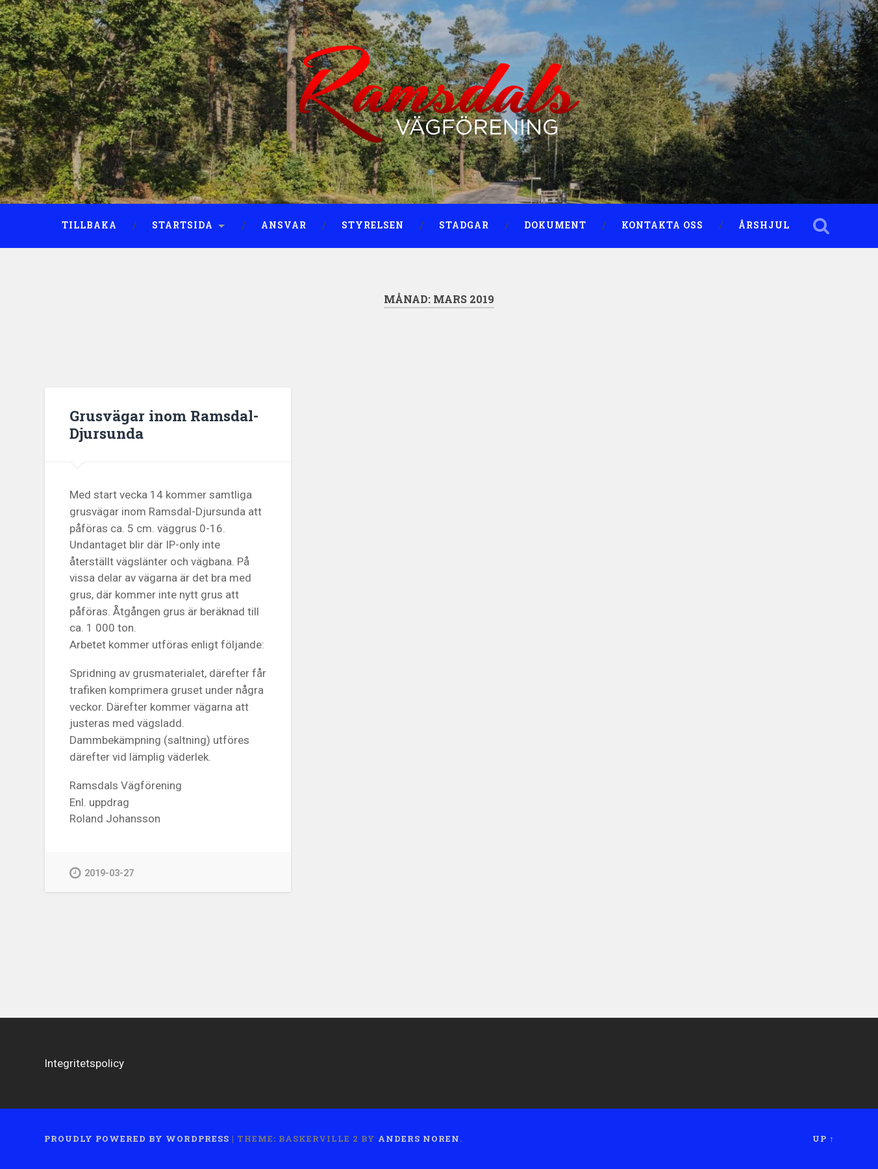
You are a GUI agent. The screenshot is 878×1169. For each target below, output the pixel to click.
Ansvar (284, 225)
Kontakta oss (662, 225)
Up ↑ (823, 1138)
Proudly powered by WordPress (136, 1138)
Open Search (821, 226)
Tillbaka (89, 225)
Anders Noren (419, 1138)
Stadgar (464, 225)
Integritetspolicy (84, 1063)
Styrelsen (373, 225)
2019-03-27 (101, 873)
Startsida (182, 225)
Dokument (555, 225)
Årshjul (764, 225)
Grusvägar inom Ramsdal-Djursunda (163, 424)
